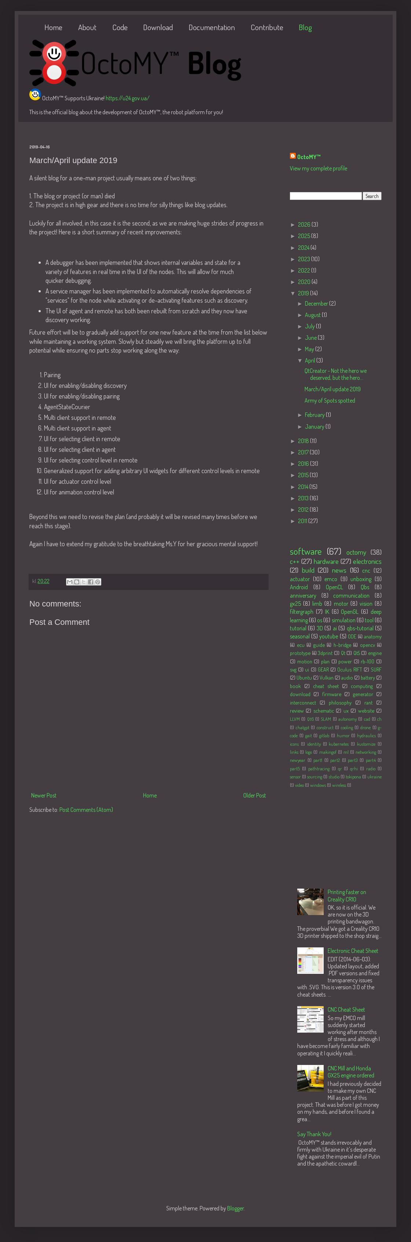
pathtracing (319, 768)
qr (340, 768)
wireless (339, 785)
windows (318, 785)
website (366, 710)
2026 (305, 224)
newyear (297, 760)
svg (293, 669)
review (297, 710)
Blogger (235, 1208)
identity (314, 744)
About (87, 27)
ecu (301, 644)
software (306, 551)
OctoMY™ (309, 157)
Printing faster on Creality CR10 (347, 895)
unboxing (360, 579)
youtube (328, 636)
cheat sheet (326, 686)
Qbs (365, 587)
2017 (304, 452)
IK (327, 611)
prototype (300, 652)
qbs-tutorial (360, 628)
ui (307, 669)
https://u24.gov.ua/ (128, 98)
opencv (367, 644)
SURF (376, 669)
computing (362, 686)
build (308, 570)
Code (120, 27)
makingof (328, 752)
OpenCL (334, 587)
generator (363, 694)
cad (367, 719)
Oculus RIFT (349, 669)
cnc (366, 570)
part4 (371, 760)
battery (368, 677)
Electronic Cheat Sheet (353, 950)
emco (330, 579)
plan (325, 661)
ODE (352, 636)
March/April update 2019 (333, 389)
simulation (344, 620)
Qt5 (356, 652)
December (317, 303)
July (310, 326)
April (310, 360)
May (310, 349)
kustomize (366, 744)
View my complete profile (318, 168)
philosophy (340, 702)
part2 (335, 760)
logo (308, 752)
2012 (304, 509)
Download (158, 27)
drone (365, 727)
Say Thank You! (314, 1134)
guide (319, 644)
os (319, 620)
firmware (331, 694)
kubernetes (339, 744)
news (339, 570)
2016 (304, 463)
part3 (352, 760)
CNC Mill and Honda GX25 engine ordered (351, 1072)
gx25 (295, 603)
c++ (294, 561)
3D (320, 628)
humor (343, 735)
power (345, 661)
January (315, 426)
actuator (300, 579)
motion (304, 661)
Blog (305, 27)
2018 (304, 440)
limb (317, 603)
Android (299, 587)
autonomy (347, 719)
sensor (295, 777)
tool (369, 620)
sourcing (314, 777)
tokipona (353, 777)
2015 (304, 475)
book (295, 686)
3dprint (325, 652)
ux (346, 710)
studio (334, 777)
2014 (303, 486)
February (315, 414)
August (313, 314)
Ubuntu (304, 677)
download (300, 694)
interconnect (303, 702)
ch (379, 719)
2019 (304, 293)
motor (341, 603)
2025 (304, 236)
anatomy (373, 636)
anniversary (303, 595)
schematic (323, 710)
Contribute (267, 27)
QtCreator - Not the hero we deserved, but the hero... (336, 374)
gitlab (324, 735)
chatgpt (302, 727)
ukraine (374, 777)
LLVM (295, 719)
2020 (305, 281)
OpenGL (350, 611)
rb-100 (367, 661)
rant (368, 702)
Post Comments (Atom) (86, 809)
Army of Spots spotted (330, 400)
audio (347, 677)
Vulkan (327, 677)
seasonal (300, 636)
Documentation (212, 27)
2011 (303, 521)
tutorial (298, 628)
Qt (343, 652)
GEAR (323, 669)
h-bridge (342, 644)
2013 (304, 498)
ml (346, 752)
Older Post (254, 795)
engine (375, 652)
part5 (295, 768)
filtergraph (301, 611)
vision (366, 603)
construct (325, 727)
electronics (367, 561)
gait (308, 735)
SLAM (326, 719)
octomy (356, 552)
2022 (304, 270)
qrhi (354, 768)
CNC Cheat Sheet (346, 1009)
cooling (347, 727)
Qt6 (310, 719)
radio (370, 768)
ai (335, 628)
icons (294, 744)
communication (351, 595)
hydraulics (366, 735)
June (311, 337)
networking (366, 752)
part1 (317, 760)
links (294, 752)
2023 (304, 259)
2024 (304, 247)
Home (53, 27)
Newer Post (44, 795)
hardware (326, 561)
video (299, 785)
